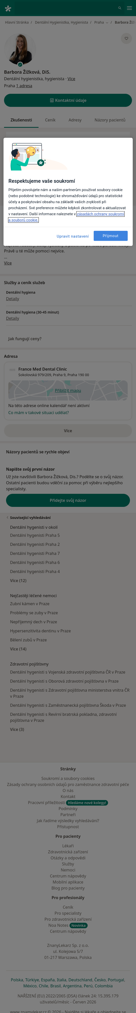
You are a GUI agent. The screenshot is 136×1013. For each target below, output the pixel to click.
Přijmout (111, 236)
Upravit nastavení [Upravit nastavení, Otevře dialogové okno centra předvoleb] (73, 236)
